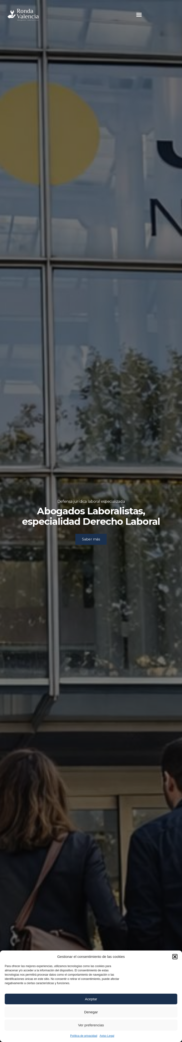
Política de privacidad (83, 1035)
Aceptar (91, 999)
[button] (175, 956)
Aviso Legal (107, 1035)
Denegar (91, 1012)
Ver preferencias (91, 1025)
